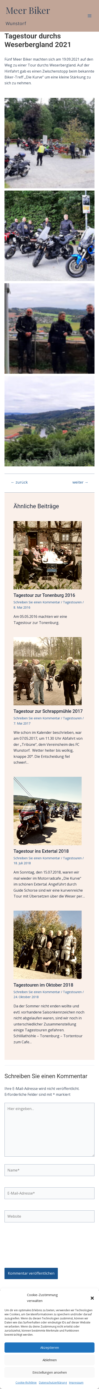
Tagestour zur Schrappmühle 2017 (48, 711)
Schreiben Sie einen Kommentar (37, 602)
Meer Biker (28, 10)
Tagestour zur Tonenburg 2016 (44, 595)
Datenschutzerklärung (53, 1382)
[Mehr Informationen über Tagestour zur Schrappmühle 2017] (50, 670)
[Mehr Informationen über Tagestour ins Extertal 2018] (50, 810)
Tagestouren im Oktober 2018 (43, 985)
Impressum (76, 1382)
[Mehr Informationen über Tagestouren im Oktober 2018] (50, 944)
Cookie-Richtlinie (26, 1382)
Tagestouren (72, 602)
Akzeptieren (49, 1347)
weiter (80, 482)
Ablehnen (50, 1360)
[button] (92, 1297)
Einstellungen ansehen (49, 1372)
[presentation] (22, 1247)
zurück (19, 482)
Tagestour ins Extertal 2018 (41, 851)
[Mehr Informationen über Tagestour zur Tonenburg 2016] (50, 554)
